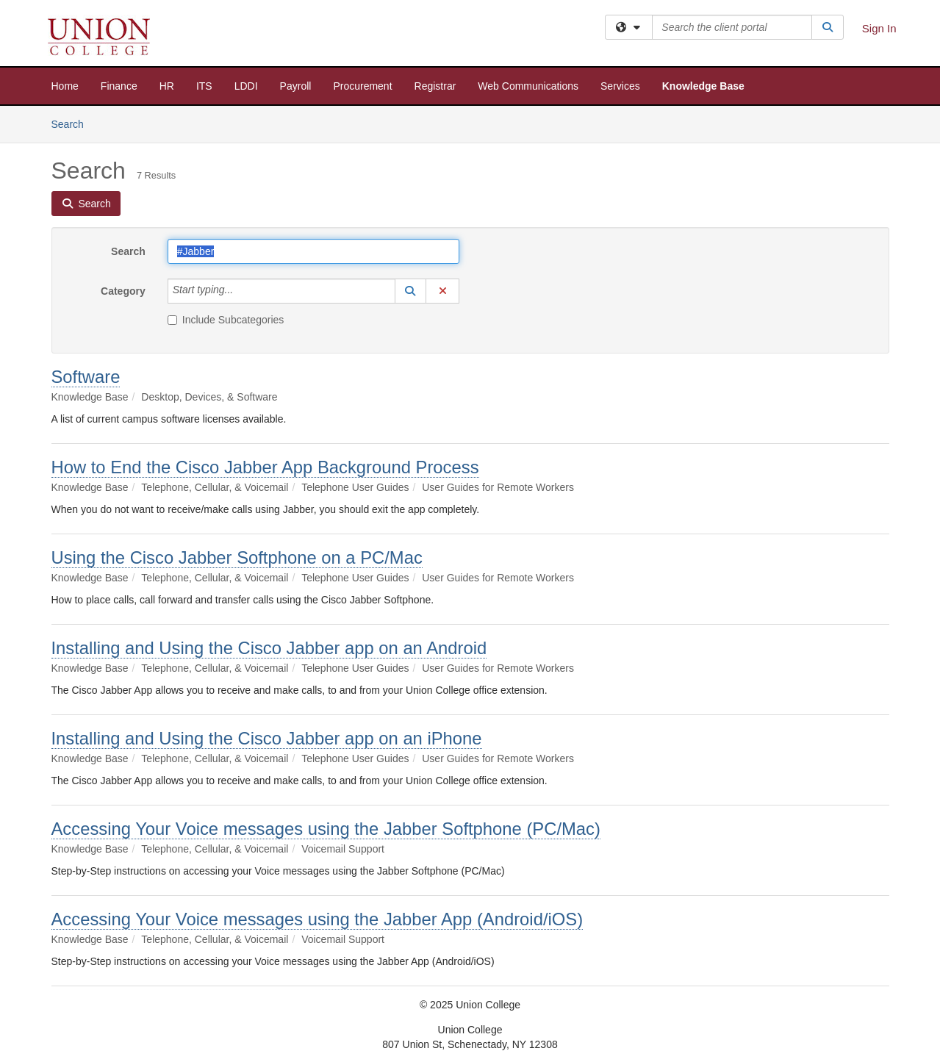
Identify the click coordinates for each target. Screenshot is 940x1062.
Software (86, 377)
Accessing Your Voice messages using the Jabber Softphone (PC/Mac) (325, 829)
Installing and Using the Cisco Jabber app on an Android (269, 648)
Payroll (296, 86)
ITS (204, 86)
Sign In (879, 28)
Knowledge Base (703, 86)
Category (123, 291)
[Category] (241, 291)
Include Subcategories (226, 320)
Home (65, 86)
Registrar (435, 86)
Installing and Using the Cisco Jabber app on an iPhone (266, 738)
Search (73, 123)
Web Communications (528, 86)
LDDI (246, 86)
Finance (119, 86)
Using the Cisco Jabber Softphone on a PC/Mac (237, 557)
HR (166, 86)
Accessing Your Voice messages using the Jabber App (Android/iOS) (317, 919)
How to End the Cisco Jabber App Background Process (265, 467)
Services (620, 86)
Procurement (362, 86)
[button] (411, 291)
